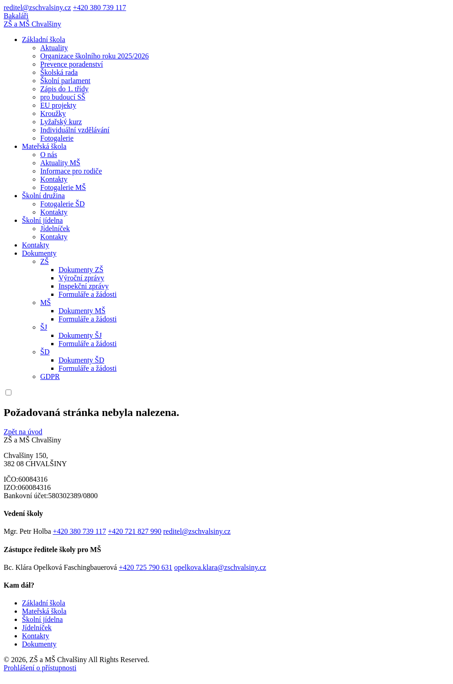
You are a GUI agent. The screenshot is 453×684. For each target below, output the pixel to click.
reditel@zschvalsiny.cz (37, 7)
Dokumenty (39, 253)
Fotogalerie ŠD (62, 204)
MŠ (45, 302)
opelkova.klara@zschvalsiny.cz (220, 567)
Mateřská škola (44, 146)
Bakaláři (16, 16)
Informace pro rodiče (71, 171)
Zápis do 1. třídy (64, 89)
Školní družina (43, 196)
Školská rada (59, 72)
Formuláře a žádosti (88, 294)
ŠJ (43, 327)
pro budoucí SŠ (62, 97)
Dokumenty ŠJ (80, 335)
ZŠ (44, 261)
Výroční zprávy (81, 278)
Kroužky (53, 113)
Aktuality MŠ (60, 163)
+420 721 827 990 (134, 531)
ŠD (44, 352)
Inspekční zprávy (84, 286)
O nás (48, 154)
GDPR (50, 376)
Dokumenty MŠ (82, 311)
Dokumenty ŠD (81, 360)
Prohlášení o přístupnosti (40, 668)
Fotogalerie (57, 138)
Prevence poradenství (71, 64)
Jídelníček (55, 228)
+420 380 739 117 (99, 7)
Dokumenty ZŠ (81, 270)
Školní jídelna (42, 220)
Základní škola (43, 39)
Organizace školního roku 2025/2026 (94, 56)
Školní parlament (65, 80)
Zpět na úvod (23, 432)
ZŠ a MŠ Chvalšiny (32, 24)
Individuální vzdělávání (75, 130)
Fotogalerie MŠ (63, 187)
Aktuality (54, 48)
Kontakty (54, 179)
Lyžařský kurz (61, 122)
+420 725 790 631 (145, 567)
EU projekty (58, 105)
